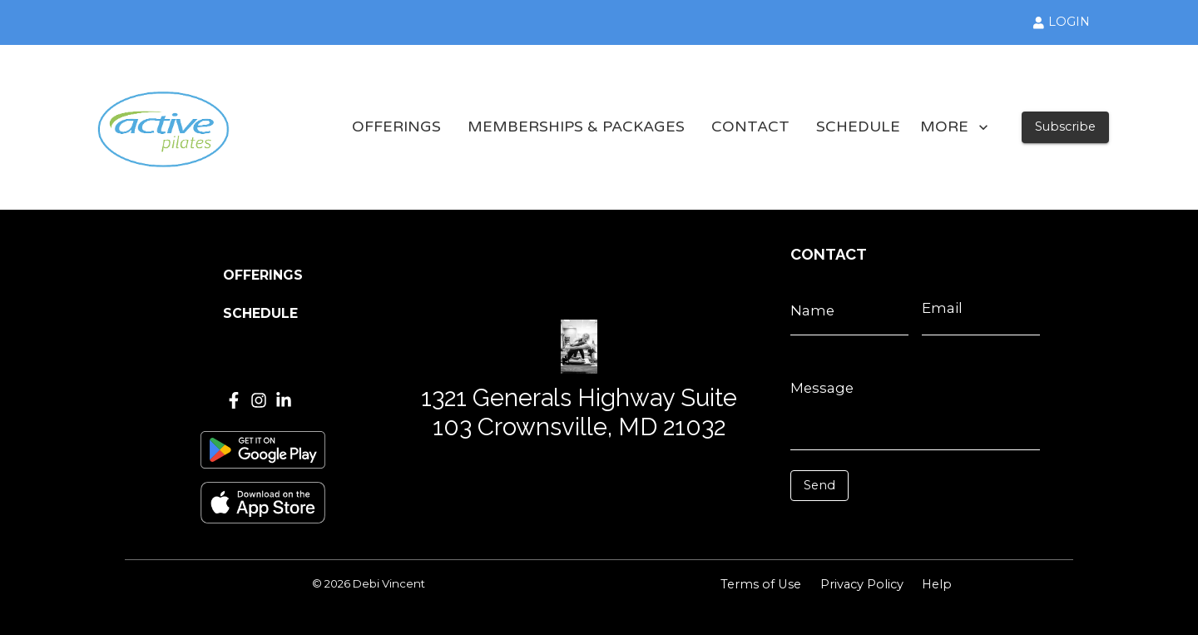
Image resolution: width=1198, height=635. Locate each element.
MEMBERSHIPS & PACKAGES (576, 127)
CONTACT (750, 127)
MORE (954, 127)
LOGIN (1061, 21)
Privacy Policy (861, 584)
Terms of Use (760, 584)
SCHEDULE (858, 127)
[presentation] (864, 525)
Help (937, 584)
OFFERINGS (396, 127)
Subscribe (1065, 127)
